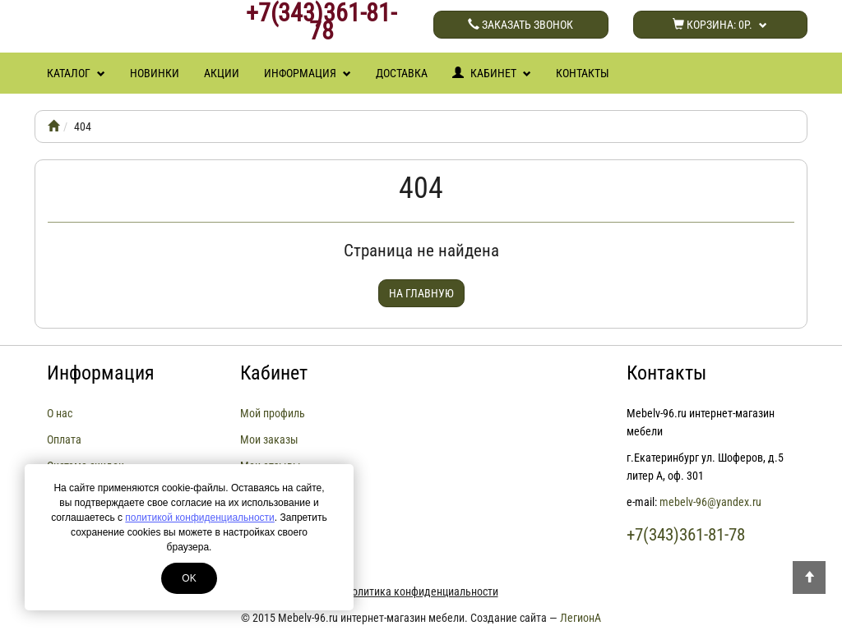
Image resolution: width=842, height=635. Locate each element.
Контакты (582, 73)
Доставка (402, 73)
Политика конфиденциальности (421, 591)
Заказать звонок (520, 24)
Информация (307, 73)
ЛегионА (580, 617)
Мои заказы (269, 439)
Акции (221, 73)
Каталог (76, 73)
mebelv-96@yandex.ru (710, 501)
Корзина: (720, 24)
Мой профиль (272, 413)
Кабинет (491, 73)
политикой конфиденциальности (199, 517)
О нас (59, 413)
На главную (421, 293)
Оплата (64, 439)
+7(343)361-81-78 (321, 22)
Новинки (154, 73)
